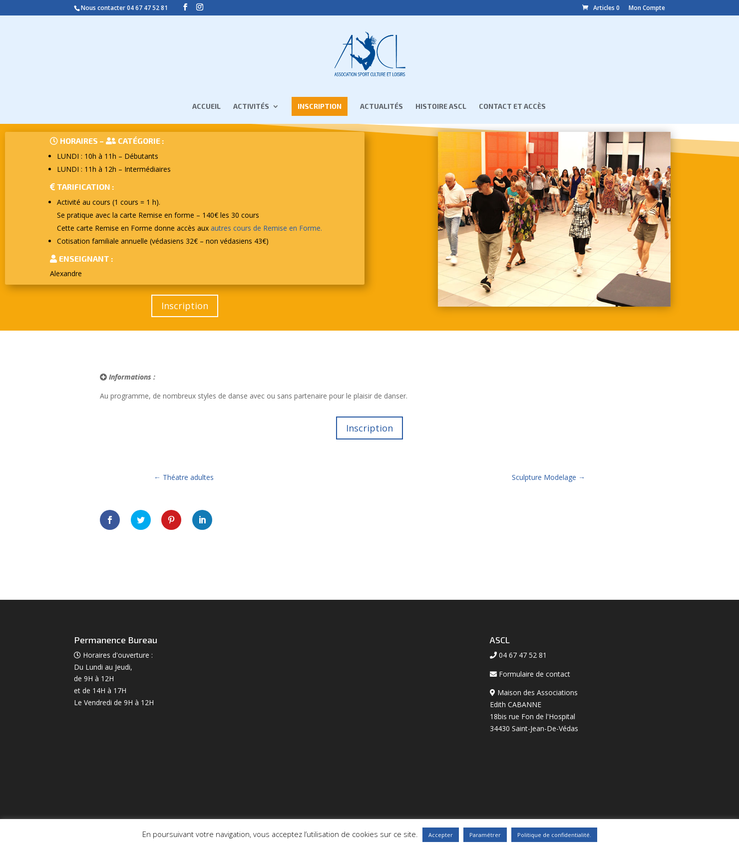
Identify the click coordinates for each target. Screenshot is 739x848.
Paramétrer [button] (485, 835)
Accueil (206, 107)
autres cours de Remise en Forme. (266, 228)
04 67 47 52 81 (147, 7)
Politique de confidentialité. (554, 835)
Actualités (381, 107)
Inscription (320, 106)
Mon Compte (647, 7)
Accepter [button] (440, 835)
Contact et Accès (512, 107)
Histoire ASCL (440, 107)
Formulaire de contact (534, 674)
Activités (251, 107)
